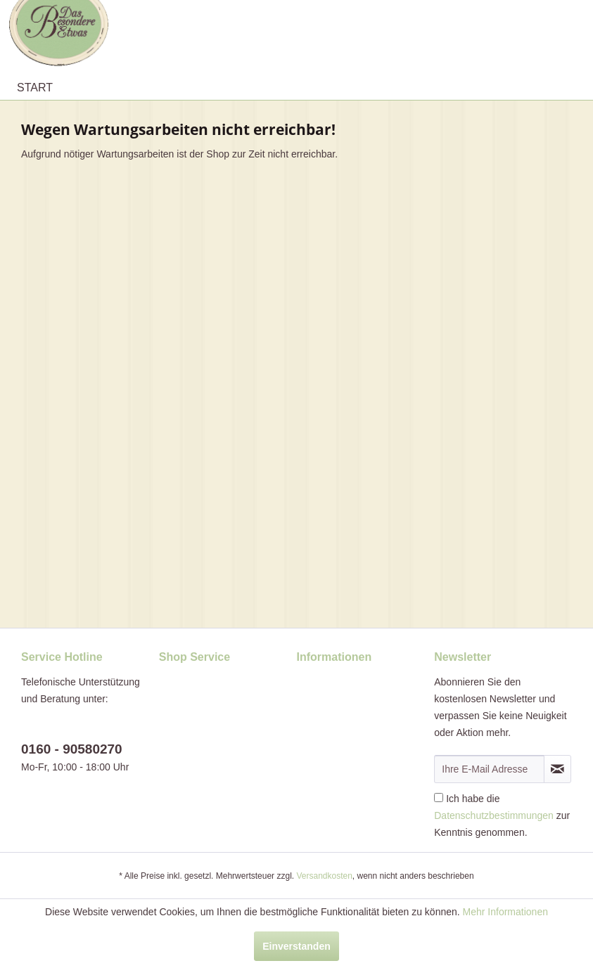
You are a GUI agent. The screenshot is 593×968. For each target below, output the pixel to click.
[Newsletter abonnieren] (557, 769)
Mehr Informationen (505, 911)
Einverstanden (296, 946)
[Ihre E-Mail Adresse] (489, 769)
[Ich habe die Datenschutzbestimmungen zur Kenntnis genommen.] (438, 797)
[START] (35, 88)
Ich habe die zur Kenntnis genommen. (502, 815)
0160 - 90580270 (71, 749)
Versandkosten (324, 876)
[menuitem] (35, 88)
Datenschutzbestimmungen (494, 815)
